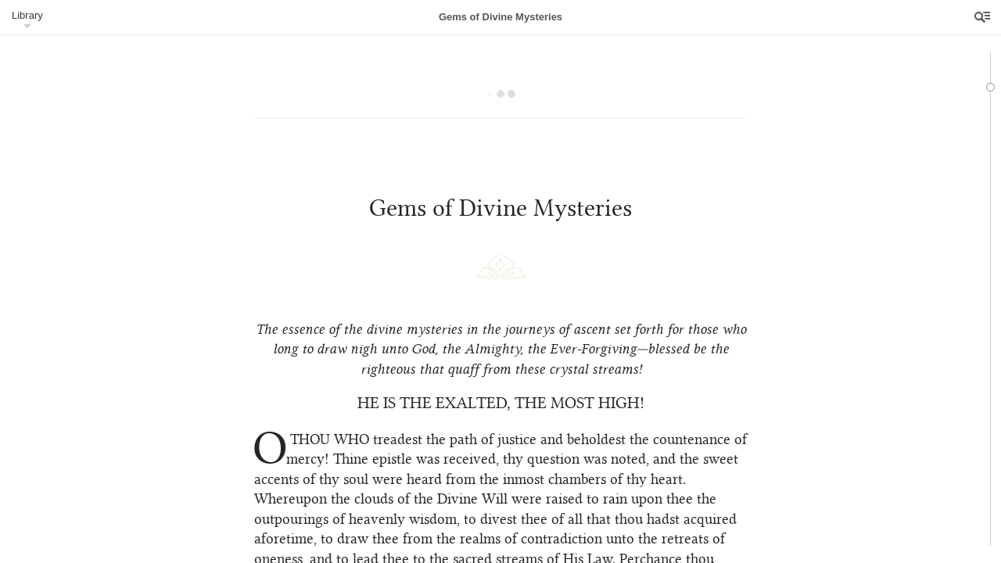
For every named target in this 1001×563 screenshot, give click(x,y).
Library (27, 15)
